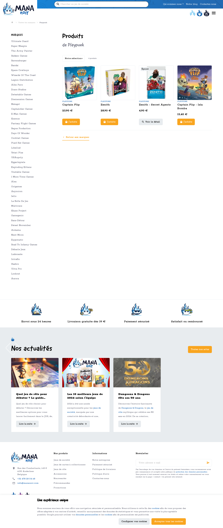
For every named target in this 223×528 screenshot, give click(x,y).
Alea (13, 181)
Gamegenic (17, 215)
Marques (17, 35)
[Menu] (213, 13)
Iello (13, 196)
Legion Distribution (22, 80)
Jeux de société (62, 460)
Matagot (15, 104)
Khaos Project (18, 210)
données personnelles (117, 509)
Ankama (16, 230)
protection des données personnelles (191, 472)
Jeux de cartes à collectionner (70, 464)
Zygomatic (17, 240)
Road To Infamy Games (24, 244)
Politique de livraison (104, 469)
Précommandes (62, 483)
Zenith (105, 104)
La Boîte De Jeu (19, 201)
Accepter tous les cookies (168, 519)
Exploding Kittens (21, 167)
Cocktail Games (20, 138)
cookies (167, 502)
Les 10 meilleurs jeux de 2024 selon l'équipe (85, 396)
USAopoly (17, 157)
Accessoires (60, 474)
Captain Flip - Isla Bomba (190, 106)
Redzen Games (19, 56)
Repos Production (21, 128)
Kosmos (15, 118)
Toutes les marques (26, 22)
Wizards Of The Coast (23, 75)
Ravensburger (18, 60)
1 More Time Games (22, 176)
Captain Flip (71, 104)
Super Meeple (19, 46)
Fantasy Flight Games (23, 123)
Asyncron (16, 191)
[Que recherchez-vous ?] (101, 4)
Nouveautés (60, 478)
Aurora (15, 278)
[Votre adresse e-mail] (174, 463)
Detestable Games (21, 94)
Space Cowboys (20, 70)
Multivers (16, 206)
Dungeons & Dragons (132, 408)
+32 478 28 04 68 (26, 479)
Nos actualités (31, 349)
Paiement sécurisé (102, 464)
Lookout (15, 273)
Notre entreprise (101, 460)
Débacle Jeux (18, 249)
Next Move (17, 235)
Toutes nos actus (200, 349)
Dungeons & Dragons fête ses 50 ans (134, 396)
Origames (16, 186)
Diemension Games (22, 99)
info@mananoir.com (28, 483)
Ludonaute (16, 254)
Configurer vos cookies (134, 519)
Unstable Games (20, 172)
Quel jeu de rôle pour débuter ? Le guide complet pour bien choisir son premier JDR (34, 396)
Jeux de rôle (60, 469)
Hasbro (15, 264)
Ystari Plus (17, 152)
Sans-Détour (18, 220)
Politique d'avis (100, 474)
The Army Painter (21, 51)
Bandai (14, 65)
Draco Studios (18, 89)
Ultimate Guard (19, 41)
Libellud (15, 148)
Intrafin (15, 259)
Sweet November (21, 225)
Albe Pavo (17, 84)
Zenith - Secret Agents (155, 104)
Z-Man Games (19, 114)
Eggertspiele (18, 162)
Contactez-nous (100, 478)
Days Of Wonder (20, 133)
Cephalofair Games (22, 109)
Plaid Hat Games (20, 143)
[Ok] (208, 463)
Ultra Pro (16, 268)
